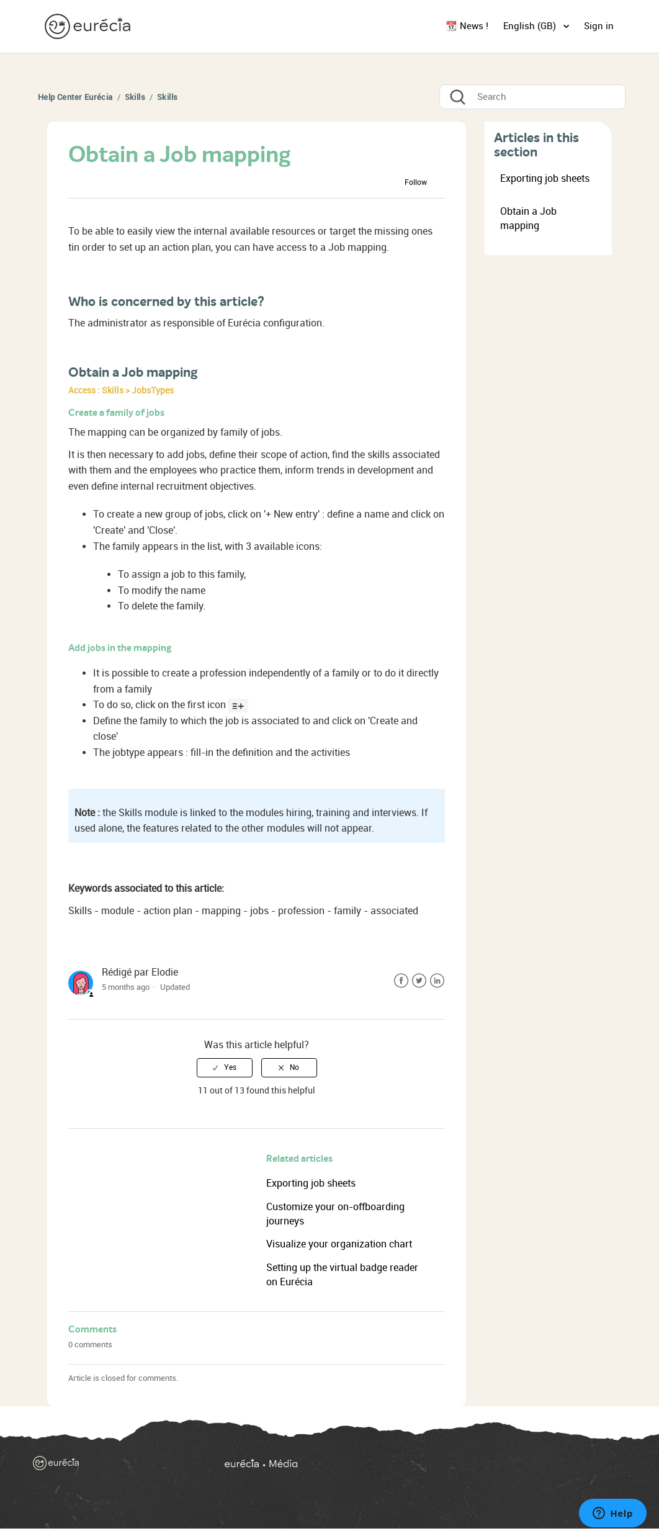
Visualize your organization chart (339, 1244)
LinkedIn (437, 981)
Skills (135, 97)
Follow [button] (416, 182)
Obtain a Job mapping (528, 218)
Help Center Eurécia (75, 97)
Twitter (419, 981)
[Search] (532, 96)
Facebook (401, 981)
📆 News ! (467, 26)
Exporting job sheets (311, 1183)
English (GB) (530, 26)
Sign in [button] (599, 26)
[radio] (225, 1067)
